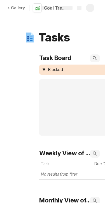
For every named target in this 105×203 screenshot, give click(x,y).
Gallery (16, 7)
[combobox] (75, 69)
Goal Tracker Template (57, 8)
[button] (30, 37)
